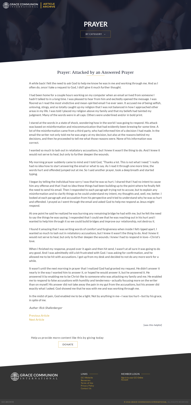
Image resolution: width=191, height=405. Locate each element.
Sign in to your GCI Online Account (132, 378)
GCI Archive (7, 402)
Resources (86, 380)
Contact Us (86, 388)
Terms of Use (87, 383)
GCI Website (87, 377)
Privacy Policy (87, 386)
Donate (68, 344)
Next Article (36, 319)
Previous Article (39, 315)
